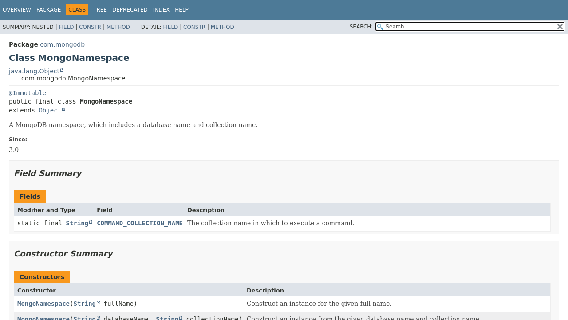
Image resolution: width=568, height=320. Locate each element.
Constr (90, 27)
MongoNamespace (43, 303)
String (77, 223)
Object (50, 110)
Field (66, 27)
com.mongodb (62, 44)
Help (182, 10)
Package (48, 10)
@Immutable (27, 92)
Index (161, 10)
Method (118, 27)
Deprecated (130, 10)
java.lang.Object (34, 71)
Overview (17, 10)
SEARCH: (361, 27)
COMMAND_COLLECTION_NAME (140, 223)
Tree (100, 10)
